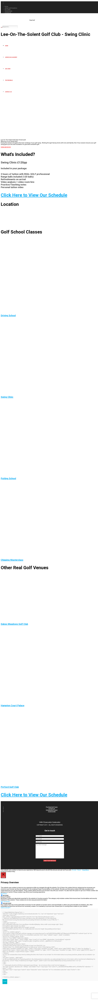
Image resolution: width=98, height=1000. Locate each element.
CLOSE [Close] (4, 981)
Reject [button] (79, 870)
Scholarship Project (51, 810)
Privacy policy (48, 822)
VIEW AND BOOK (6, 147)
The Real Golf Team (52, 807)
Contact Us (51, 808)
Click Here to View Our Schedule (34, 195)
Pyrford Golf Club (10, 787)
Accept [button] (74, 870)
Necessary (6, 895)
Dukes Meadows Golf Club (14, 624)
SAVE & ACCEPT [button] (6, 908)
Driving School (8, 315)
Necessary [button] (4, 893)
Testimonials (52, 811)
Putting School (8, 478)
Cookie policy (56, 822)
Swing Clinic (7, 397)
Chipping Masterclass (12, 560)
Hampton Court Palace (12, 705)
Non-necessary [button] (5, 901)
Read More (85, 870)
